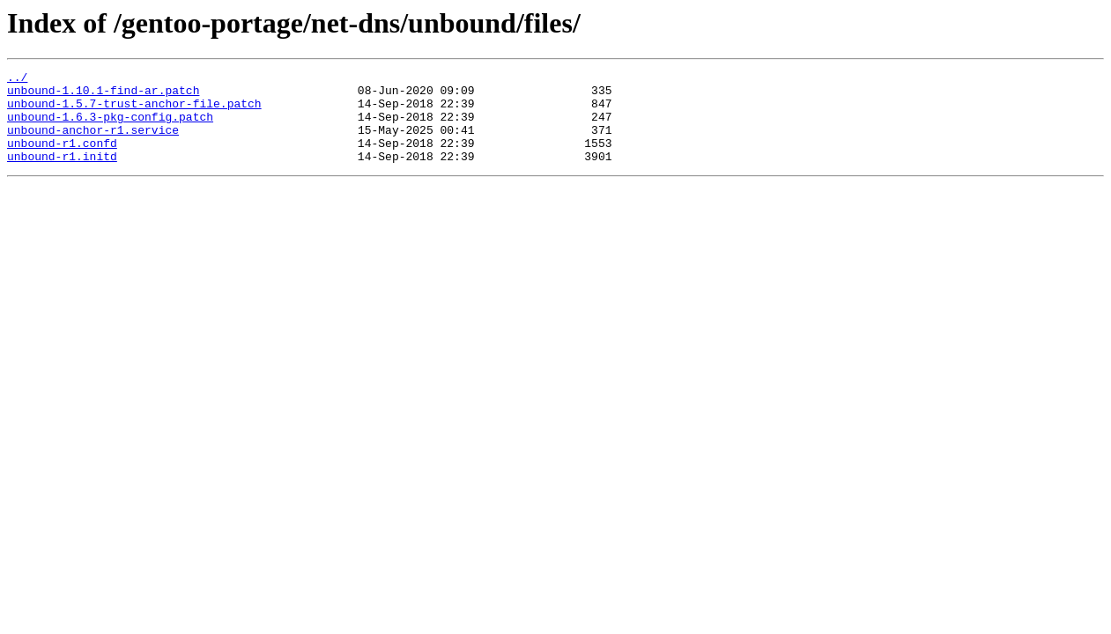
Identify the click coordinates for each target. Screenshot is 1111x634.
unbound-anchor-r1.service (93, 143)
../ (17, 79)
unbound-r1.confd (62, 158)
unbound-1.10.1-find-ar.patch (103, 95)
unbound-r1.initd (62, 174)
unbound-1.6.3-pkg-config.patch (110, 127)
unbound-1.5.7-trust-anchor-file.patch (134, 111)
